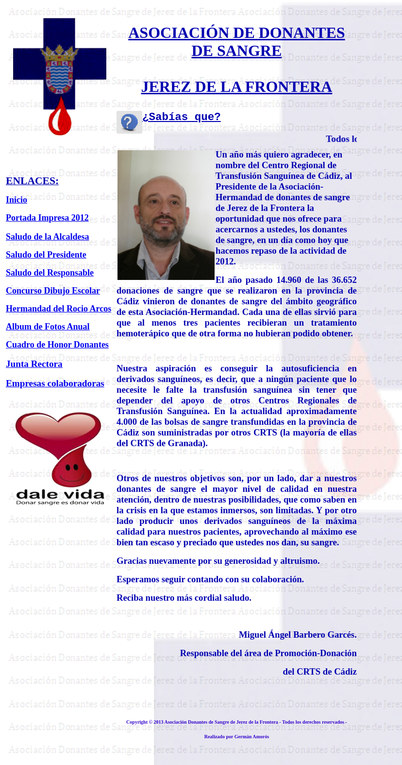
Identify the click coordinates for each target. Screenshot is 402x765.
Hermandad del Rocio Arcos (58, 308)
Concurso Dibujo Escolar (53, 291)
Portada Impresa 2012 (47, 218)
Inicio (16, 200)
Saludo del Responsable (50, 273)
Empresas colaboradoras (55, 383)
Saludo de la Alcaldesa (47, 237)
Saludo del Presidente (46, 255)
